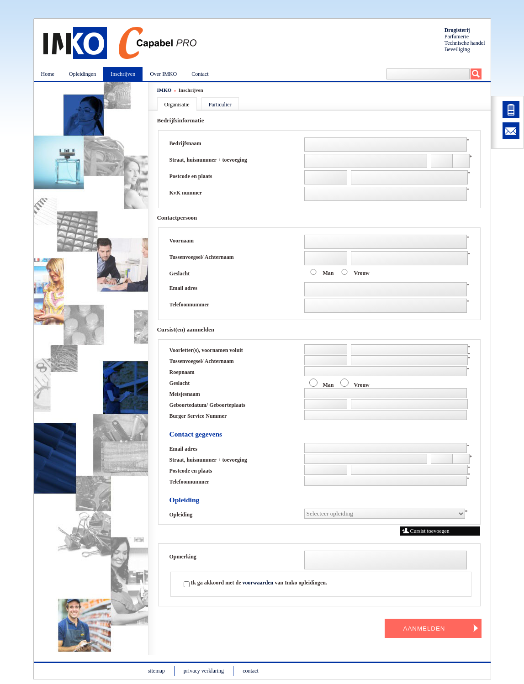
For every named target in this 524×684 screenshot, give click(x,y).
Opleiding (181, 514)
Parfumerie (457, 36)
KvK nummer (185, 192)
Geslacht (179, 273)
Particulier (220, 104)
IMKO (164, 90)
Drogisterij (457, 30)
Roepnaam (182, 372)
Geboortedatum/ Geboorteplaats (207, 405)
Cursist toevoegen (426, 531)
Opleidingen (82, 74)
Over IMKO (163, 74)
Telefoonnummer (189, 304)
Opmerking (182, 556)
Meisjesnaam (184, 394)
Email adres (183, 288)
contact (251, 671)
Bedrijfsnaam (185, 143)
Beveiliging (457, 49)
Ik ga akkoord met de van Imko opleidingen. (259, 582)
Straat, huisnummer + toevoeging (208, 160)
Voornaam (181, 240)
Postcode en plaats (190, 176)
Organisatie (177, 104)
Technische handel (465, 43)
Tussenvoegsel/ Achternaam (201, 257)
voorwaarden (258, 582)
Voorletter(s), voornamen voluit (206, 350)
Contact (199, 74)
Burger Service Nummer (198, 416)
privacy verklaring (204, 671)
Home (47, 74)
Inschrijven (123, 74)
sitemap (156, 671)
